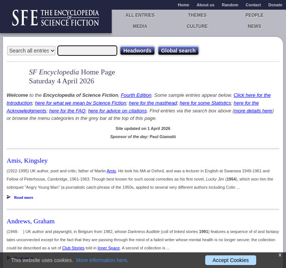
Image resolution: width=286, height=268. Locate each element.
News (254, 26)
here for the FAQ (67, 111)
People (254, 15)
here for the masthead (153, 103)
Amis (111, 171)
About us (205, 5)
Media (140, 26)
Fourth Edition (136, 95)
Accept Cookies (231, 260)
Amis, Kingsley (27, 160)
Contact (253, 5)
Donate (275, 5)
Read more (23, 197)
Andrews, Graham (31, 221)
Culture (197, 26)
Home (184, 5)
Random (230, 5)
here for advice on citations (117, 111)
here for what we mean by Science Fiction (80, 103)
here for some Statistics (205, 103)
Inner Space (109, 248)
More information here (101, 260)
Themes (197, 15)
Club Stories (73, 248)
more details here (253, 111)
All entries (140, 15)
